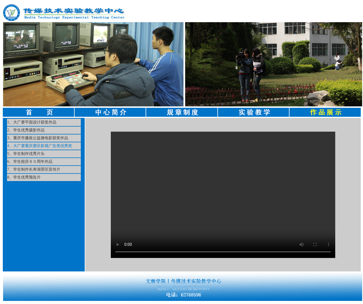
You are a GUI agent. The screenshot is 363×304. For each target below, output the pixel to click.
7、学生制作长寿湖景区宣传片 (33, 169)
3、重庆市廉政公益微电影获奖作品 (37, 138)
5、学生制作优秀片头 (26, 154)
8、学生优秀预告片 (24, 177)
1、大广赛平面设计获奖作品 (31, 122)
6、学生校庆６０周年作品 (29, 161)
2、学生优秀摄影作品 (26, 130)
